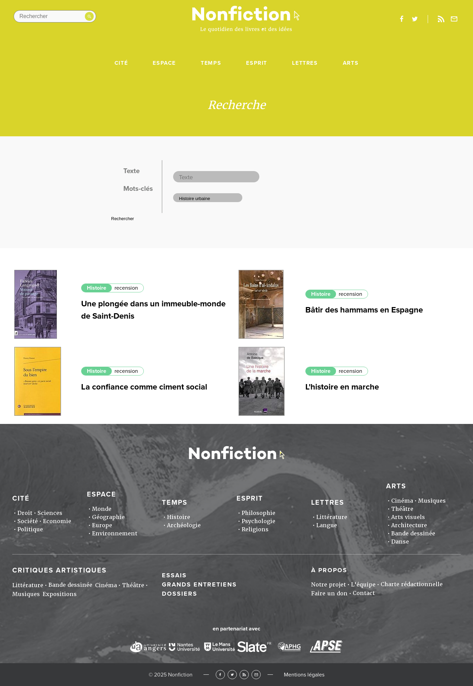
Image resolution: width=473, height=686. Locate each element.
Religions (255, 529)
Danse (400, 541)
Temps (211, 63)
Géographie (108, 517)
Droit (24, 513)
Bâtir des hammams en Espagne (364, 310)
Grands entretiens (199, 584)
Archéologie (184, 525)
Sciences (49, 513)
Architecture (409, 525)
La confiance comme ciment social (144, 387)
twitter (414, 19)
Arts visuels (408, 517)
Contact (364, 593)
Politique (30, 529)
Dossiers (179, 593)
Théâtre (402, 509)
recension (126, 288)
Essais (174, 575)
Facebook (220, 674)
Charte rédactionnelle (412, 584)
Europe (102, 525)
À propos (329, 570)
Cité (121, 63)
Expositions (60, 594)
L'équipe (363, 584)
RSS (244, 674)
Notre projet (328, 584)
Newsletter (454, 19)
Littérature (331, 517)
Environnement (114, 533)
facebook (401, 19)
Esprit (256, 63)
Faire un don (329, 593)
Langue (326, 525)
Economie (57, 521)
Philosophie (258, 513)
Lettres (305, 63)
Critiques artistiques (59, 570)
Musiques (432, 500)
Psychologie (258, 521)
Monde (101, 509)
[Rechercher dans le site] (55, 16)
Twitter (232, 674)
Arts (350, 63)
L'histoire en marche (342, 387)
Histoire (96, 288)
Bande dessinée (413, 533)
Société (27, 521)
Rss (440, 19)
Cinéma (402, 500)
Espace (164, 63)
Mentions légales (304, 674)
